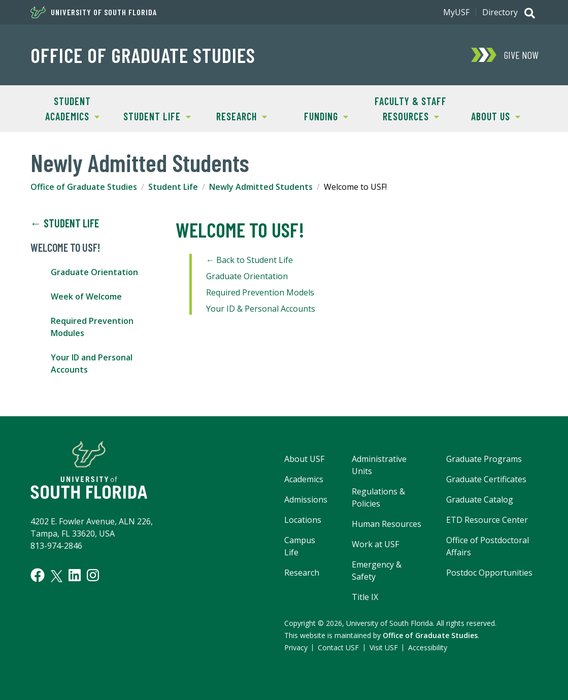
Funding (316, 115)
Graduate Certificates (486, 479)
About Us (486, 115)
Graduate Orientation (94, 272)
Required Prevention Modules (92, 327)
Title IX (365, 597)
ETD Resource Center (487, 519)
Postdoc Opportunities (489, 572)
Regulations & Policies (378, 497)
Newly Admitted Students (261, 186)
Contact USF (338, 647)
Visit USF (384, 647)
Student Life (153, 115)
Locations (302, 519)
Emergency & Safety (377, 570)
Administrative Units (379, 465)
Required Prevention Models (260, 292)
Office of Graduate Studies (142, 55)
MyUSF (456, 12)
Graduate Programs (484, 458)
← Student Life (64, 223)
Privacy (296, 647)
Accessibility (427, 647)
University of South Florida (93, 12)
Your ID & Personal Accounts (260, 308)
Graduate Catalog (479, 499)
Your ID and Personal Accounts (91, 363)
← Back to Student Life (249, 259)
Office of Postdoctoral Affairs (487, 546)
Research (233, 115)
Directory (500, 12)
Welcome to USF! (65, 248)
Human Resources (386, 523)
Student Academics (65, 107)
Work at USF (375, 544)
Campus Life (299, 546)
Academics (303, 479)
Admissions (305, 499)
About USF (304, 458)
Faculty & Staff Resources (408, 107)
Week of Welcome (86, 296)
